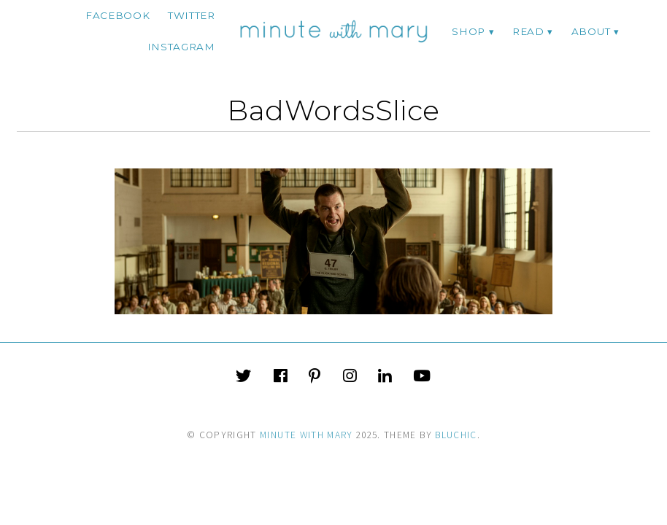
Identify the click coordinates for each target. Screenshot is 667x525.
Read (528, 31)
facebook (117, 15)
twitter (191, 15)
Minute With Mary (306, 435)
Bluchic (456, 435)
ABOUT (590, 31)
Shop (468, 31)
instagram (181, 46)
